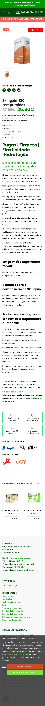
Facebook (4, 64)
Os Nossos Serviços (11, 576)
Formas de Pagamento (12, 588)
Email (19, 64)
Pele (20, 106)
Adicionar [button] (34, 493)
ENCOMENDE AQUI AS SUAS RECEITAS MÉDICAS (22, 19)
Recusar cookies (24, 666)
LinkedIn (14, 64)
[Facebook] (4, 559)
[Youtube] (10, 559)
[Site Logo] (29, 12)
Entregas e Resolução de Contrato (18, 591)
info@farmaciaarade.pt (19, 532)
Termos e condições (11, 582)
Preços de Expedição (11, 594)
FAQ (4, 579)
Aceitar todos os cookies (24, 672)
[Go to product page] (12, 473)
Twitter (9, 64)
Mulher (15, 106)
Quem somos (8, 570)
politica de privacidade (18, 654)
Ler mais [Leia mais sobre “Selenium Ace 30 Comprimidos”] (12, 493)
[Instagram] (15, 559)
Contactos (7, 573)
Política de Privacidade (12, 585)
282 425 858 (17, 535)
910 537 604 (19, 541)
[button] (4, 12)
